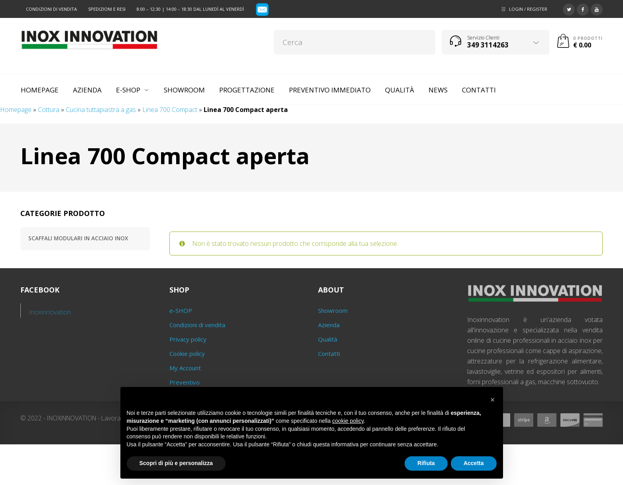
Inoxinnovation (50, 312)
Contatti (329, 353)
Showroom (333, 310)
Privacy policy (187, 339)
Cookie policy (187, 353)
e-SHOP (180, 310)
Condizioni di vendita (51, 9)
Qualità (327, 339)
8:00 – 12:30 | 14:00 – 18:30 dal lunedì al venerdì (190, 9)
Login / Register (528, 9)
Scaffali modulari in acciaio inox (78, 238)
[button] (492, 399)
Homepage (15, 109)
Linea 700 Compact (169, 109)
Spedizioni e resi (107, 9)
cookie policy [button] (348, 421)
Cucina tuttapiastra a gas (101, 109)
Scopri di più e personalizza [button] (176, 463)
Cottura (48, 109)
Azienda (329, 325)
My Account (185, 368)
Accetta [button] (474, 463)
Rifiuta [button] (426, 463)
